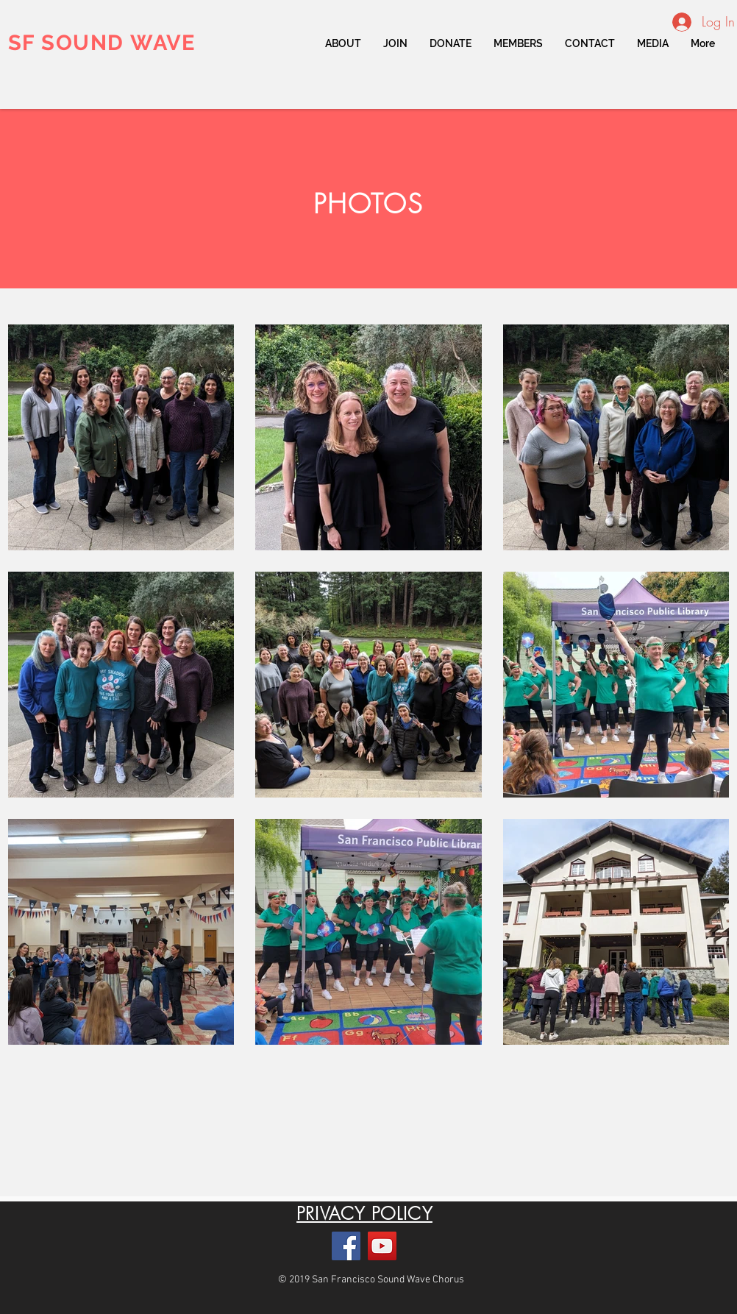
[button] (518, 43)
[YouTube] (382, 1246)
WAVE (160, 42)
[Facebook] (346, 1246)
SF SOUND (66, 42)
